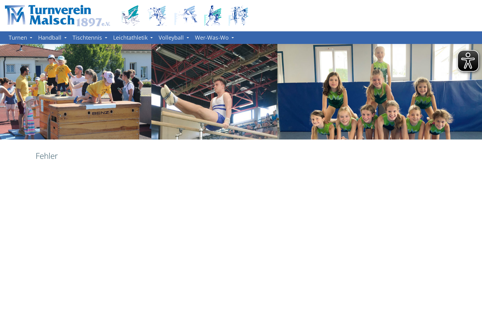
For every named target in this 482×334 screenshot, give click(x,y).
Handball (52, 37)
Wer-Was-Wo (214, 37)
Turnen (20, 37)
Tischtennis (90, 37)
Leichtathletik (133, 37)
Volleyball (174, 37)
